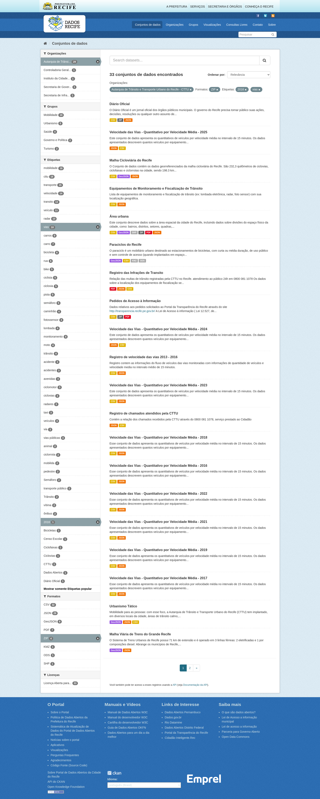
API (174, 684)
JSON (128, 120)
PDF (148, 232)
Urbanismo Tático (123, 606)
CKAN (114, 773)
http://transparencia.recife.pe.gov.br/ (132, 311)
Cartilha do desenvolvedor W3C (128, 722)
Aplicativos (57, 745)
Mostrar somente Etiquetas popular (68, 588)
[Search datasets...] (184, 60)
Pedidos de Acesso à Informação (135, 301)
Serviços (197, 6)
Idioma (112, 779)
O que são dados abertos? (239, 712)
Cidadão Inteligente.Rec (180, 737)
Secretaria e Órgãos (225, 6)
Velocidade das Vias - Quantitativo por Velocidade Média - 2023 (158, 385)
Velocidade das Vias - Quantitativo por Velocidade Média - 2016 (158, 465)
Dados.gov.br (173, 717)
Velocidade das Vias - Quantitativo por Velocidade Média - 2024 (158, 329)
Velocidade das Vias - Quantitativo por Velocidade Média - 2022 (158, 493)
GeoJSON (124, 176)
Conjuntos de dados (148, 24)
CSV (113, 120)
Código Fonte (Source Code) (69, 765)
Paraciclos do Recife (126, 244)
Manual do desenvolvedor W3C (128, 717)
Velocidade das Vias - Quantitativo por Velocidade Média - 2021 (158, 521)
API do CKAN (56, 781)
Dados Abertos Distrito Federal (184, 727)
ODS (142, 260)
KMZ (134, 260)
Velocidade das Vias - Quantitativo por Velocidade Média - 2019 (158, 550)
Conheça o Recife (259, 6)
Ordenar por (216, 74)
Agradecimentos (61, 760)
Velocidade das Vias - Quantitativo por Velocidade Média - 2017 (158, 578)
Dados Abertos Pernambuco (183, 712)
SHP (134, 232)
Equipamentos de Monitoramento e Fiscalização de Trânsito (156, 188)
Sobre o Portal (60, 712)
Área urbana (119, 216)
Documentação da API (195, 684)
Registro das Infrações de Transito (136, 272)
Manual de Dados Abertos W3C (128, 712)
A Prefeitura (176, 6)
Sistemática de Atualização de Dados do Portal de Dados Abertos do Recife (73, 730)
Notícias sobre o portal (65, 739)
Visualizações (212, 24)
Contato (258, 24)
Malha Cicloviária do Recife (131, 160)
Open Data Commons (235, 736)
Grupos (193, 24)
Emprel (204, 780)
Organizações (174, 24)
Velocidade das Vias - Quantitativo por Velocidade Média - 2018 (158, 437)
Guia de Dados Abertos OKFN (127, 727)
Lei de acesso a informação (239, 726)
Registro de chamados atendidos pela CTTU (144, 413)
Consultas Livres (237, 24)
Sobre (272, 24)
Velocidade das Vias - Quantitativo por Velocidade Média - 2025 (158, 132)
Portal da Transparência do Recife (186, 732)
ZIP (120, 120)
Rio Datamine (173, 722)
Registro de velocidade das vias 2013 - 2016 (144, 357)
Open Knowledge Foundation (66, 786)
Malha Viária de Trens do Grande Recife (140, 634)
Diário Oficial (120, 104)
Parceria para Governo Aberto (241, 731)
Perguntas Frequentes (65, 755)
